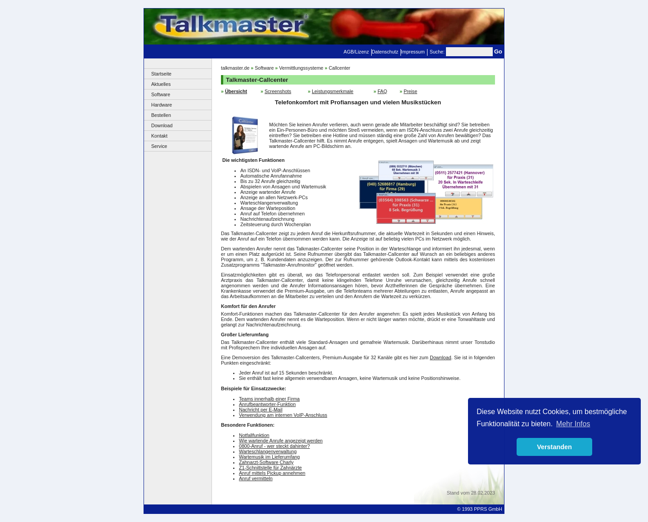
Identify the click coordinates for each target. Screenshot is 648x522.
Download (161, 125)
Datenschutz (385, 51)
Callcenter (339, 68)
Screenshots (278, 91)
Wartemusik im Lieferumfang (269, 457)
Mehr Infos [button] (573, 424)
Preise (410, 91)
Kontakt (159, 135)
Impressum (413, 51)
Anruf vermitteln (256, 478)
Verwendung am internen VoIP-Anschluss (283, 415)
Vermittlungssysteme (301, 68)
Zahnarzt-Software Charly (266, 462)
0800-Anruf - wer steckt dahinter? (274, 446)
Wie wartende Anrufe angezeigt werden (281, 440)
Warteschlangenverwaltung (268, 451)
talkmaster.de (235, 68)
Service (159, 146)
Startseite (161, 73)
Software (160, 94)
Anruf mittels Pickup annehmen (272, 473)
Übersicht (236, 91)
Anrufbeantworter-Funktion (267, 404)
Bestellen (161, 115)
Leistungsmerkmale (332, 91)
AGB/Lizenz (356, 51)
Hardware (161, 104)
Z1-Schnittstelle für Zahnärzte (270, 467)
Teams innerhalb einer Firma (269, 399)
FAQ (382, 91)
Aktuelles (161, 84)
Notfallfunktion (254, 435)
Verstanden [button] (554, 447)
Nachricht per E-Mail (261, 409)
